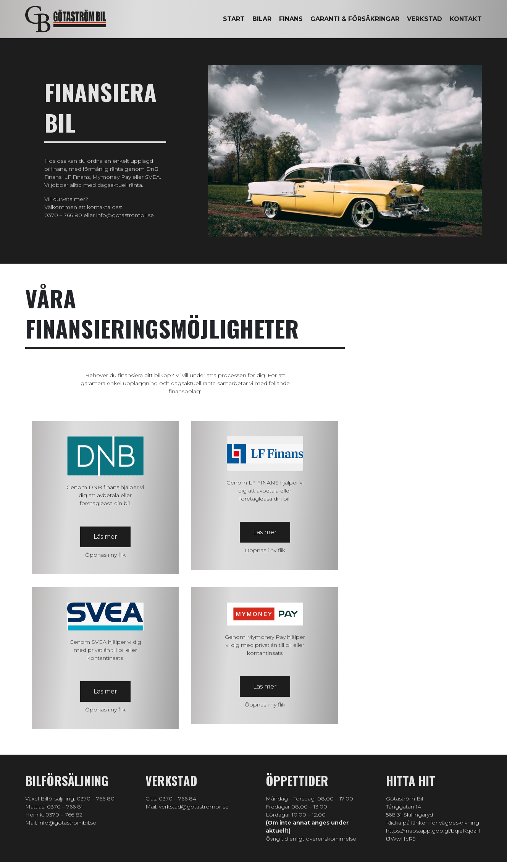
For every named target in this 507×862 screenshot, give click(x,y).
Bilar (261, 19)
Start (234, 19)
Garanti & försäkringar (354, 19)
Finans (291, 19)
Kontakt (466, 19)
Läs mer (105, 536)
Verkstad (424, 19)
